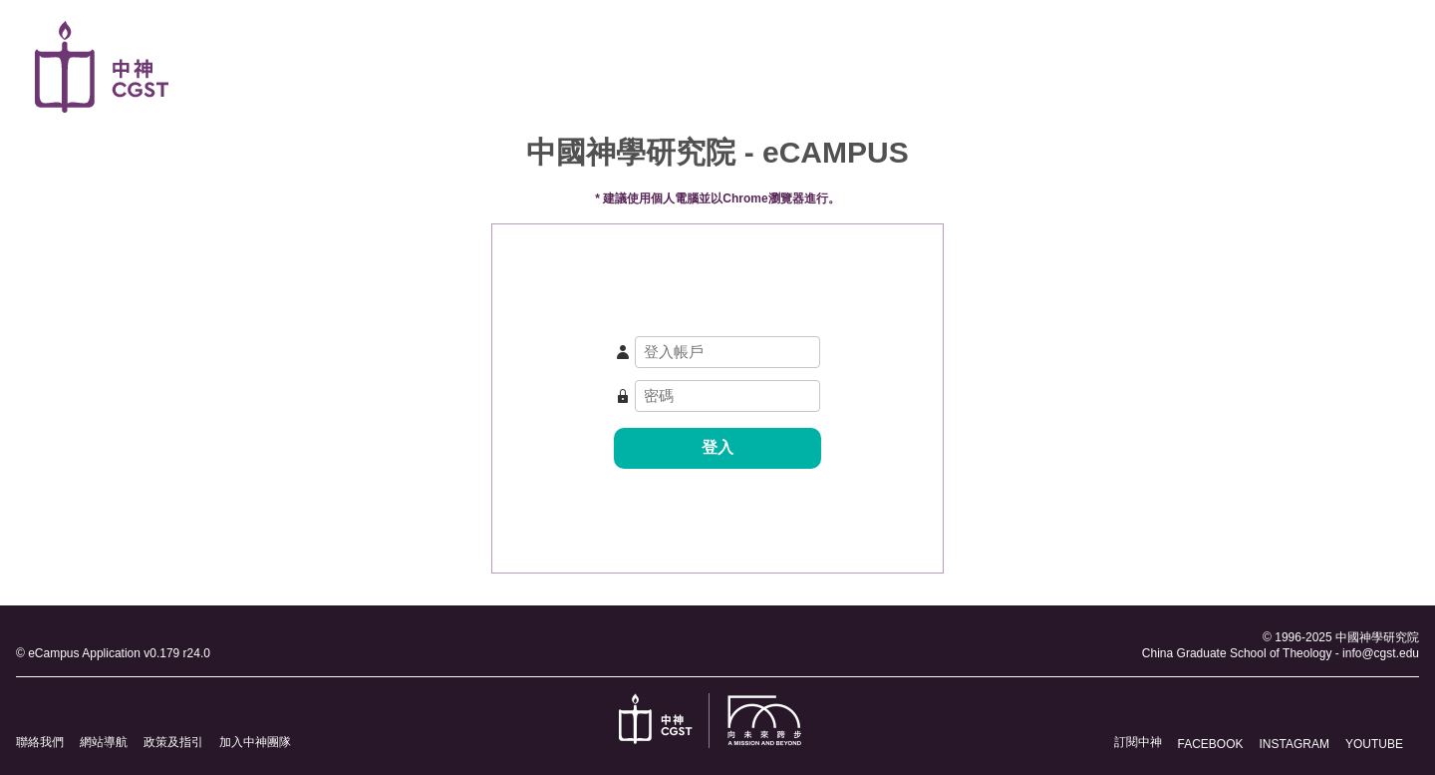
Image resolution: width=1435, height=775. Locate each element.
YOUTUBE (1374, 744)
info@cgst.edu (1380, 653)
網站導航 (104, 742)
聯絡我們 (40, 742)
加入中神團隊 (255, 742)
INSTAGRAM (1294, 744)
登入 (717, 447)
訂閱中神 (1138, 742)
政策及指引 (173, 742)
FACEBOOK (1211, 744)
